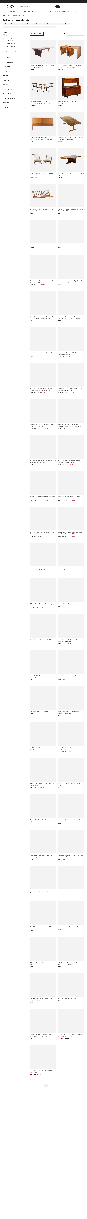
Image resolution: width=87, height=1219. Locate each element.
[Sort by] (75, 33)
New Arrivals (14, 11)
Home (4, 15)
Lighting (31, 11)
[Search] (37, 6)
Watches (50, 11)
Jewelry (42, 11)
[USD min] (7, 52)
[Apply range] (23, 52)
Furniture (23, 11)
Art (37, 11)
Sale (76, 11)
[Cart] (82, 6)
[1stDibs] (8, 6)
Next (66, 1085)
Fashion (57, 11)
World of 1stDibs (67, 11)
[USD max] (17, 52)
